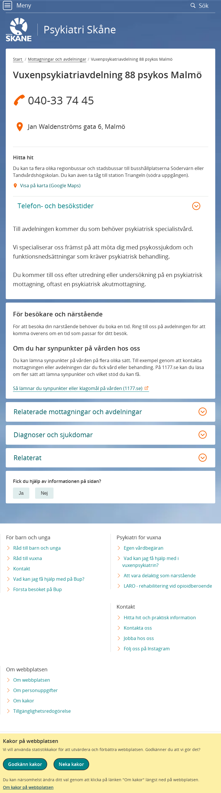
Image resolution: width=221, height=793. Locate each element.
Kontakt (21, 568)
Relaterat (28, 460)
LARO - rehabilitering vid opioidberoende (168, 586)
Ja (21, 496)
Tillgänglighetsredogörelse (42, 711)
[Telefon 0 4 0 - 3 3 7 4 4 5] (110, 100)
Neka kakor (71, 764)
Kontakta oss (138, 628)
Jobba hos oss (139, 638)
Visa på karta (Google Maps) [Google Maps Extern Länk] (50, 185)
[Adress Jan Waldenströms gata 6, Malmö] (110, 126)
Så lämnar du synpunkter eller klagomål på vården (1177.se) (77, 389)
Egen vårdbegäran (143, 548)
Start (18, 59)
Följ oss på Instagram (147, 648)
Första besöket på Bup (37, 589)
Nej (44, 496)
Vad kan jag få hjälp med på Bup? (48, 579)
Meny (17, 5)
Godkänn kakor (25, 764)
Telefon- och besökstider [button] (55, 206)
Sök (201, 5)
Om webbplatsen (31, 680)
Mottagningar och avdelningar (57, 59)
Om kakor (23, 701)
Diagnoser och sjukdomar (55, 437)
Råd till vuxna (27, 558)
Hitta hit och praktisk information (160, 617)
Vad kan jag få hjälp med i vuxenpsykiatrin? (150, 561)
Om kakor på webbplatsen (28, 787)
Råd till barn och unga (37, 548)
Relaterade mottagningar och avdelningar (80, 413)
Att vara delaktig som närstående (160, 575)
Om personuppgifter (35, 690)
